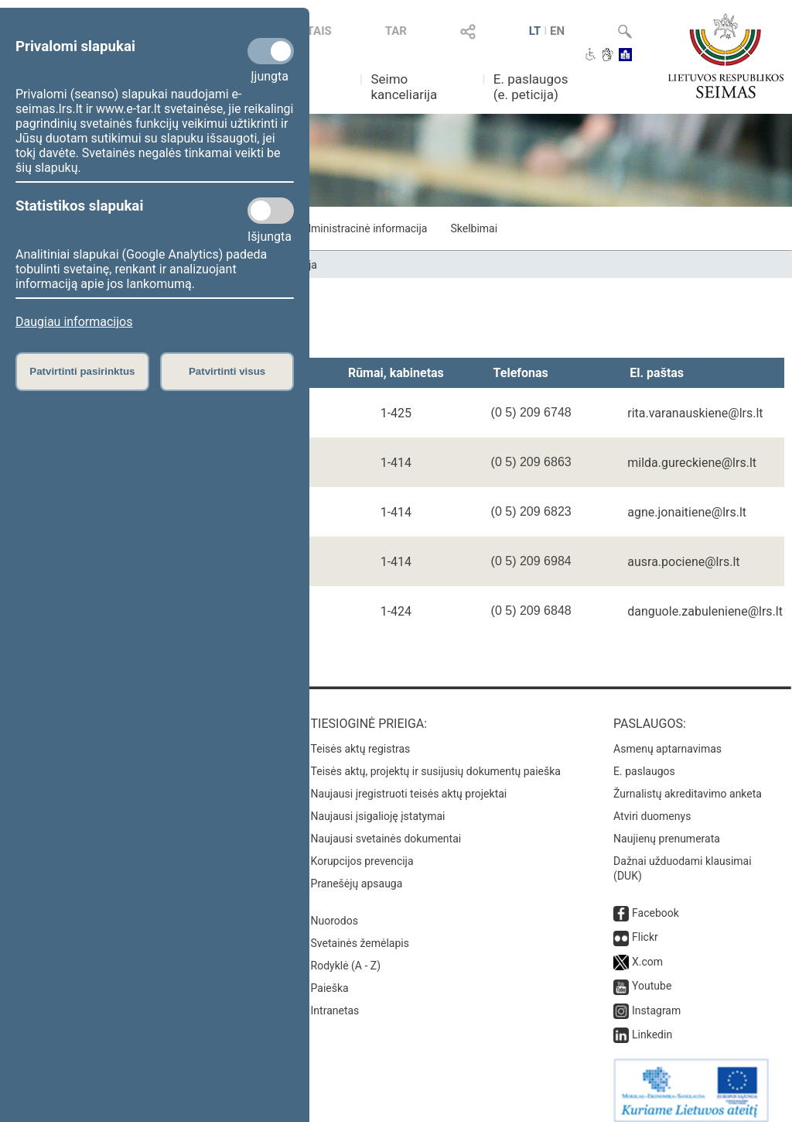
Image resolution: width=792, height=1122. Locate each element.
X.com (647, 951)
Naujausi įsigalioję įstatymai (378, 805)
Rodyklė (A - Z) (346, 955)
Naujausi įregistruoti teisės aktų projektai (409, 783)
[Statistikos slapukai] (271, 210)
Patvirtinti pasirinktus (82, 371)
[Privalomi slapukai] (271, 51)
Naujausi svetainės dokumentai (386, 828)
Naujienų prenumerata (666, 828)
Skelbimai (473, 228)
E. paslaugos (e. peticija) (530, 86)
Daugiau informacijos (73, 321)
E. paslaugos (644, 760)
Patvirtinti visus (227, 371)
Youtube (651, 975)
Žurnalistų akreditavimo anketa (687, 783)
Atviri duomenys (652, 805)
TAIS (319, 31)
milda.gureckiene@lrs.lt (691, 462)
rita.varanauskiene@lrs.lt (695, 413)
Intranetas (335, 999)
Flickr (645, 926)
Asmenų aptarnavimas (667, 738)
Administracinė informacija (362, 228)
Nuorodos (334, 910)
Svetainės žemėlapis (360, 932)
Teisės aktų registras (361, 738)
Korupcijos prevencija (362, 850)
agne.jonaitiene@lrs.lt (686, 512)
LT (535, 31)
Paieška (330, 977)
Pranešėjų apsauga (357, 872)
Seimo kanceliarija (403, 86)
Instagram (656, 999)
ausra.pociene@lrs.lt (683, 561)
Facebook (655, 902)
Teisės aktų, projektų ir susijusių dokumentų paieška (436, 760)
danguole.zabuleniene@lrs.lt (705, 611)
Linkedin (652, 1023)
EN (557, 31)
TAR (396, 31)
